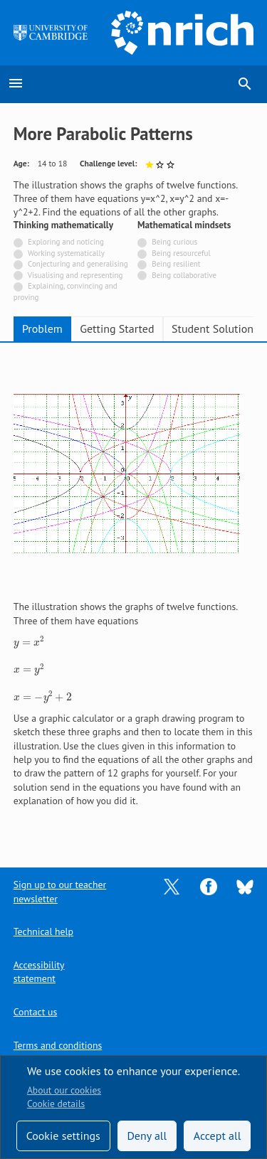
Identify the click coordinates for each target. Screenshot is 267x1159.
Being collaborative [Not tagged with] (184, 275)
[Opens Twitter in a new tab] (171, 886)
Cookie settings (63, 1135)
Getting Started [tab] (117, 328)
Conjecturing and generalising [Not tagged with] (78, 264)
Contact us (35, 1011)
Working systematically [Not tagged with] (66, 253)
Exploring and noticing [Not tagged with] (66, 242)
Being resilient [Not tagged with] (176, 264)
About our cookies (64, 1090)
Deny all (147, 1135)
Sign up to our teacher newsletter (60, 891)
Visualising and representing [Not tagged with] (75, 275)
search (244, 83)
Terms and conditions (58, 1045)
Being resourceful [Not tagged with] (181, 253)
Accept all (217, 1135)
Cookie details (56, 1103)
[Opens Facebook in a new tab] (208, 886)
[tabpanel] (134, 595)
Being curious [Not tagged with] (174, 242)
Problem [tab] (42, 328)
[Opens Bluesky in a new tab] (244, 886)
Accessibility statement (39, 971)
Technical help (43, 931)
